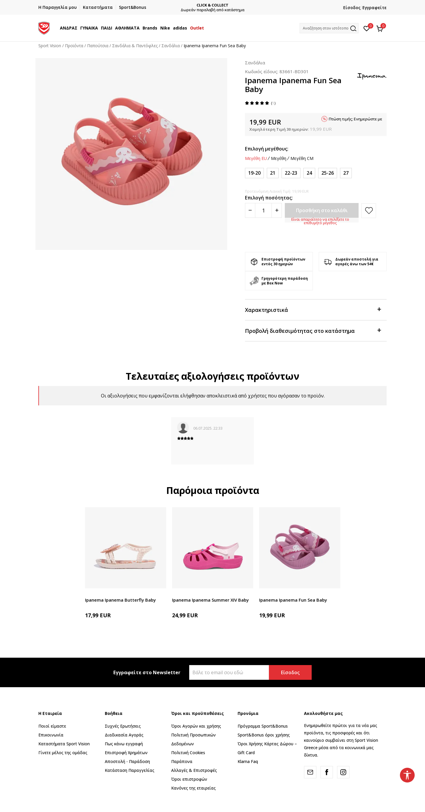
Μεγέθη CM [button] (301, 158)
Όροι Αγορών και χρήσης (196, 726)
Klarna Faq (248, 761)
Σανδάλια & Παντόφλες (135, 45)
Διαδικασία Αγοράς (124, 735)
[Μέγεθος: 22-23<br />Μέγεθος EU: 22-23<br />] (291, 173)
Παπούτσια (97, 45)
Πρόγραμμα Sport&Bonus (263, 726)
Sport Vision (49, 45)
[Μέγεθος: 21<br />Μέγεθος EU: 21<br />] (273, 173)
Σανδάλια (170, 45)
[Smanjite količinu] (250, 210)
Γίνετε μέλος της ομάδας (62, 752)
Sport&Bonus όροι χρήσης (264, 735)
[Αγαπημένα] (366, 28)
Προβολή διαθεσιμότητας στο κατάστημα (313, 330)
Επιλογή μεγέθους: (266, 148)
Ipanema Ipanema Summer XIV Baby (210, 600)
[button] (329, 28)
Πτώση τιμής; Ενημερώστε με (355, 119)
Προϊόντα (74, 45)
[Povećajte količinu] (277, 210)
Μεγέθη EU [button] (256, 158)
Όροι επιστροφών (189, 779)
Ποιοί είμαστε (52, 726)
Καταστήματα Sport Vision (64, 743)
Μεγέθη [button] (278, 158)
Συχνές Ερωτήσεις (123, 726)
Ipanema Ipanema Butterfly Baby (120, 600)
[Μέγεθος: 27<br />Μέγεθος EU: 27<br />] (346, 173)
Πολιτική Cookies (188, 752)
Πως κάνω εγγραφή (124, 743)
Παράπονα (181, 761)
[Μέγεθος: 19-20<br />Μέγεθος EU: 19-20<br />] (254, 173)
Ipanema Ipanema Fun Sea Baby (293, 600)
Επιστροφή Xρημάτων (126, 752)
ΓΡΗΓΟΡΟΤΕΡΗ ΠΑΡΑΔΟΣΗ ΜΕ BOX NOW (159, 5)
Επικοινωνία (50, 735)
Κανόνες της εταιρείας (193, 788)
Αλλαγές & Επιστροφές (194, 770)
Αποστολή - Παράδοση (127, 761)
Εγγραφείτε (374, 7)
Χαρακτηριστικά (313, 309)
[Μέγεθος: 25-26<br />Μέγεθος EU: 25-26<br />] (327, 173)
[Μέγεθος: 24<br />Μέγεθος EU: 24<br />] (309, 173)
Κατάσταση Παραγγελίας (129, 770)
